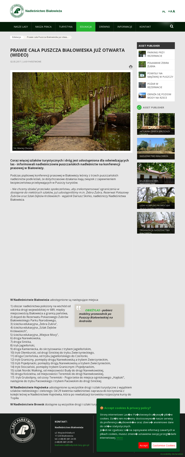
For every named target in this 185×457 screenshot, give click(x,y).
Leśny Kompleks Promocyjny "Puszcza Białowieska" (155, 208)
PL (164, 11)
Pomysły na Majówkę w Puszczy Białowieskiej (160, 77)
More (119, 437)
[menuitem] (20, 27)
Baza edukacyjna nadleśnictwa (149, 183)
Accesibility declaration (171, 454)
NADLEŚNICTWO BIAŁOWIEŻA (154, 157)
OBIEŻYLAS (92, 310)
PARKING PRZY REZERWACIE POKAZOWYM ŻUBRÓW (156, 57)
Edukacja (16, 37)
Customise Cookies (164, 445)
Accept (144, 445)
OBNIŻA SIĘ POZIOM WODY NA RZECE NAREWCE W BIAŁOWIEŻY (159, 99)
